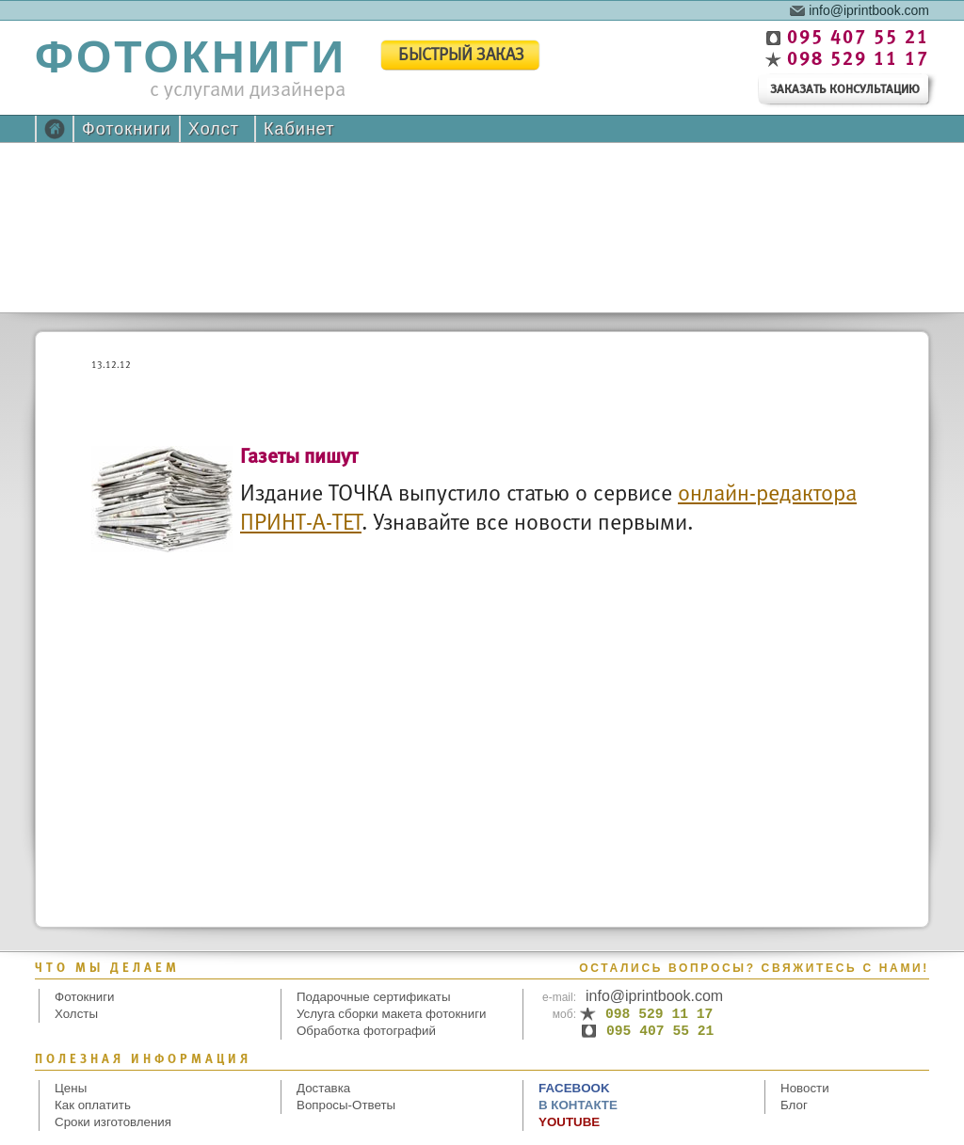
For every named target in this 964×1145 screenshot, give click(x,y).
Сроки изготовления (113, 1122)
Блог (794, 1105)
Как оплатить (93, 1105)
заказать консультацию (845, 90)
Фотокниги (126, 128)
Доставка (323, 1088)
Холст (213, 128)
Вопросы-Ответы (346, 1105)
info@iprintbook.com (869, 9)
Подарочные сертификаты (374, 997)
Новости (804, 1088)
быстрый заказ (461, 56)
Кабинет (299, 128)
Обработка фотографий (366, 1031)
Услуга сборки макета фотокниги (391, 1014)
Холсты (76, 1014)
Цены (71, 1088)
